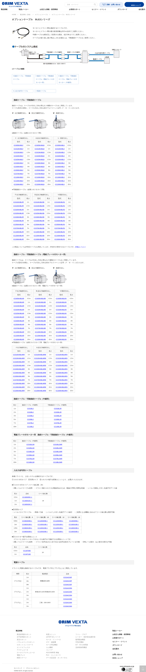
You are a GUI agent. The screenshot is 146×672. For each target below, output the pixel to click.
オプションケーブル (41, 14)
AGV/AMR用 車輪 (52, 652)
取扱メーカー (25, 9)
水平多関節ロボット (24, 637)
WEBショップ (117, 658)
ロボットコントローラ (25, 645)
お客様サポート (74, 9)
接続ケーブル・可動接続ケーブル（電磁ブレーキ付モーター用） (45, 79)
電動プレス (21, 655)
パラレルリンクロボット (26, 642)
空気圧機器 (79, 642)
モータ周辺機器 (52, 645)
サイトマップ (18, 668)
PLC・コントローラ (53, 655)
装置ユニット (51, 634)
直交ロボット (22, 639)
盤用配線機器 (80, 639)
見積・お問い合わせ (113, 4)
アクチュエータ (22, 650)
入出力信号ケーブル (21, 91)
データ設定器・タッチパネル (56, 658)
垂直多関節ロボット (24, 634)
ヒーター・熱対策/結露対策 (85, 637)
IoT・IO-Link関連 (81, 645)
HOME (14, 14)
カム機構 (49, 647)
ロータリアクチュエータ (26, 652)
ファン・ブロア (81, 634)
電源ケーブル (41, 91)
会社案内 (139, 9)
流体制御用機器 (81, 647)
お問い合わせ (117, 654)
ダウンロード (121, 9)
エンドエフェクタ (23, 647)
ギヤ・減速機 (51, 642)
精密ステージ (22, 658)
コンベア (49, 650)
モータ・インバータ (53, 639)
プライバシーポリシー (32, 668)
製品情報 (6, 9)
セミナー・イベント (98, 9)
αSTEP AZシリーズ (53, 637)
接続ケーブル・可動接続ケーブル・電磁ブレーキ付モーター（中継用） (68, 79)
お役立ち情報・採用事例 (49, 9)
